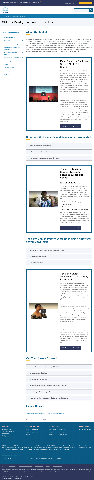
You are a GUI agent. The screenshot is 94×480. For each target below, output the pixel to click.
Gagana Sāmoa (36, 2)
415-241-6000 (6, 433)
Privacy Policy (39, 466)
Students (27, 432)
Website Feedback (58, 466)
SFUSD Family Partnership (12, 16)
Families (27, 429)
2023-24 (32, 458)
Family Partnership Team (10, 37)
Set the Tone (7, 40)
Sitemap (48, 466)
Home (3, 16)
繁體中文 (16, 2)
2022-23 (38, 458)
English (7, 2)
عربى (30, 2)
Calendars (43, 10)
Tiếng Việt (21, 2)
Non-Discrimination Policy (25, 466)
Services (35, 10)
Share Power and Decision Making (12, 57)
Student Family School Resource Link (16, 445)
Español (11, 2)
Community (35, 429)
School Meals (62, 429)
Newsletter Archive (9, 67)
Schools (19, 10)
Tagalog (26, 2)
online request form (75, 447)
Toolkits (6, 64)
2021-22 (44, 458)
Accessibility (12, 466)
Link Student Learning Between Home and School (12, 48)
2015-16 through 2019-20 (55, 458)
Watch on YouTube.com (70, 126)
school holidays (7, 449)
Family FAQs (7, 74)
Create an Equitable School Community (10, 53)
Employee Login (85, 3)
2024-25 (27, 458)
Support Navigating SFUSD (10, 61)
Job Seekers (35, 432)
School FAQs (7, 71)
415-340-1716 (24, 447)
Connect (51, 10)
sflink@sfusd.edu (12, 447)
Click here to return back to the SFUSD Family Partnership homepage (45, 413)
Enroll (50, 432)
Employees (27, 434)
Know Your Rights (63, 432)
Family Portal (52, 429)
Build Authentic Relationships (11, 44)
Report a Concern (63, 434)
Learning (27, 10)
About (13, 10)
